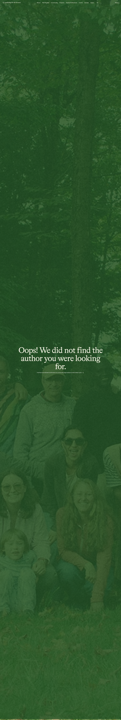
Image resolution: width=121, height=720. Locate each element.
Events (81, 3)
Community (54, 3)
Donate (86, 3)
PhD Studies (45, 3)
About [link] (38, 3)
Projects (61, 3)
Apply (92, 3)
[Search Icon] (97, 2)
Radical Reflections (71, 3)
